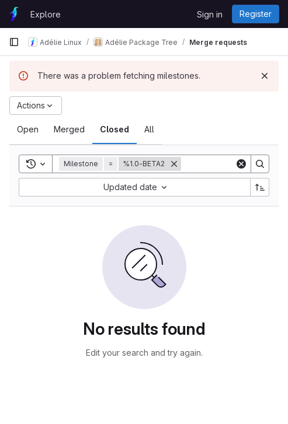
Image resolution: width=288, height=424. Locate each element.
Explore (45, 14)
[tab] (27, 129)
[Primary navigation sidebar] (14, 42)
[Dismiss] (265, 76)
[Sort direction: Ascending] (260, 187)
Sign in (210, 14)
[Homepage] (13, 14)
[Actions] (35, 105)
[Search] (260, 164)
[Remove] (174, 164)
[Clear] (241, 164)
